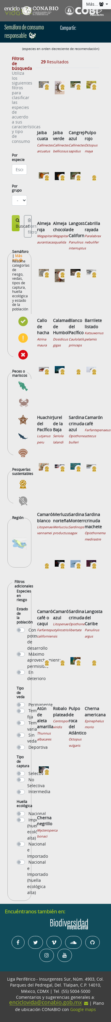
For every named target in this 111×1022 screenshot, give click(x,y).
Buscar (18, 223)
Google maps (83, 1009)
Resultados (55, 62)
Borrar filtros (30, 226)
